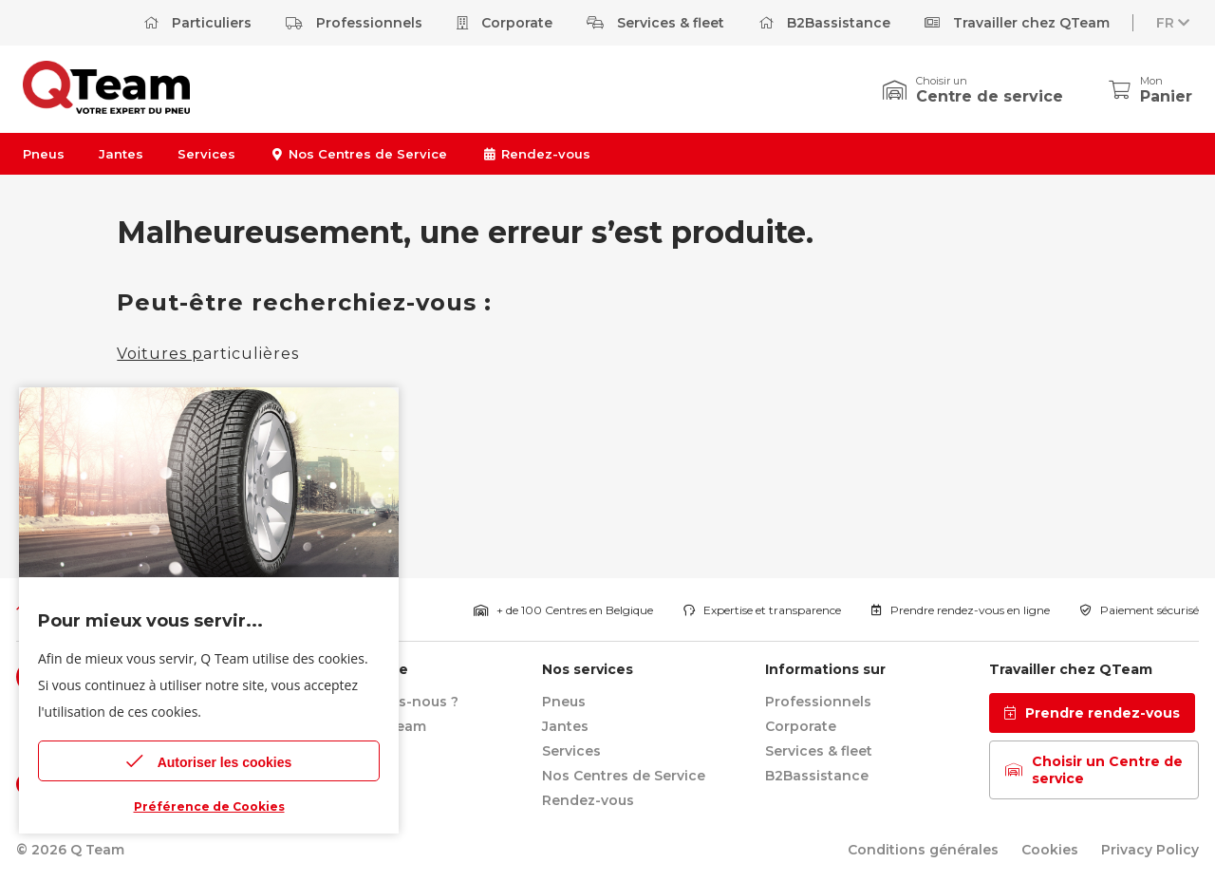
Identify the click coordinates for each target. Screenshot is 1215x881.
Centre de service (989, 96)
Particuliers (197, 22)
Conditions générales (923, 849)
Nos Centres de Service (358, 153)
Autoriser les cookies (209, 761)
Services (206, 153)
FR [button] (1174, 22)
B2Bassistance (824, 22)
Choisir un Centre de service (1094, 770)
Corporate (504, 22)
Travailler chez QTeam (1017, 22)
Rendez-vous (535, 153)
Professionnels (354, 22)
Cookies (1049, 849)
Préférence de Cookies (209, 806)
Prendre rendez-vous (1092, 713)
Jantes (121, 153)
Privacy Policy (1150, 849)
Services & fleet (655, 22)
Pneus (44, 153)
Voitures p (160, 354)
